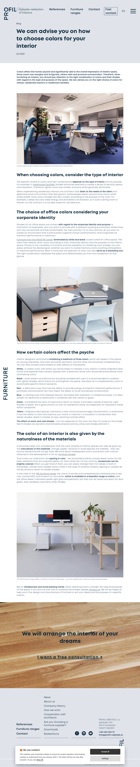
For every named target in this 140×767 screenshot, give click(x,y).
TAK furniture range (46, 474)
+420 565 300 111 (106, 732)
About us (49, 702)
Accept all (105, 752)
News (47, 697)
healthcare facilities (44, 185)
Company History (54, 706)
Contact (94, 10)
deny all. (40, 760)
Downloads (51, 730)
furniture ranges (66, 455)
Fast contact (110, 12)
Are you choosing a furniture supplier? (56, 723)
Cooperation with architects (55, 716)
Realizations (51, 734)
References (57, 10)
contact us (94, 590)
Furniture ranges (77, 12)
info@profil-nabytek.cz (111, 735)
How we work (52, 710)
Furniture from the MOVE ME (31, 240)
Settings (105, 758)
